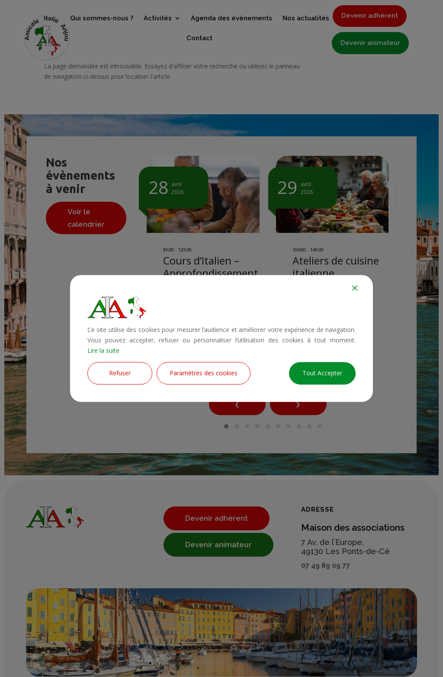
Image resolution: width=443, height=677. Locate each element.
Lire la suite (103, 350)
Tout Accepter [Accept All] (322, 373)
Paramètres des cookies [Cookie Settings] (204, 373)
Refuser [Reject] (120, 373)
